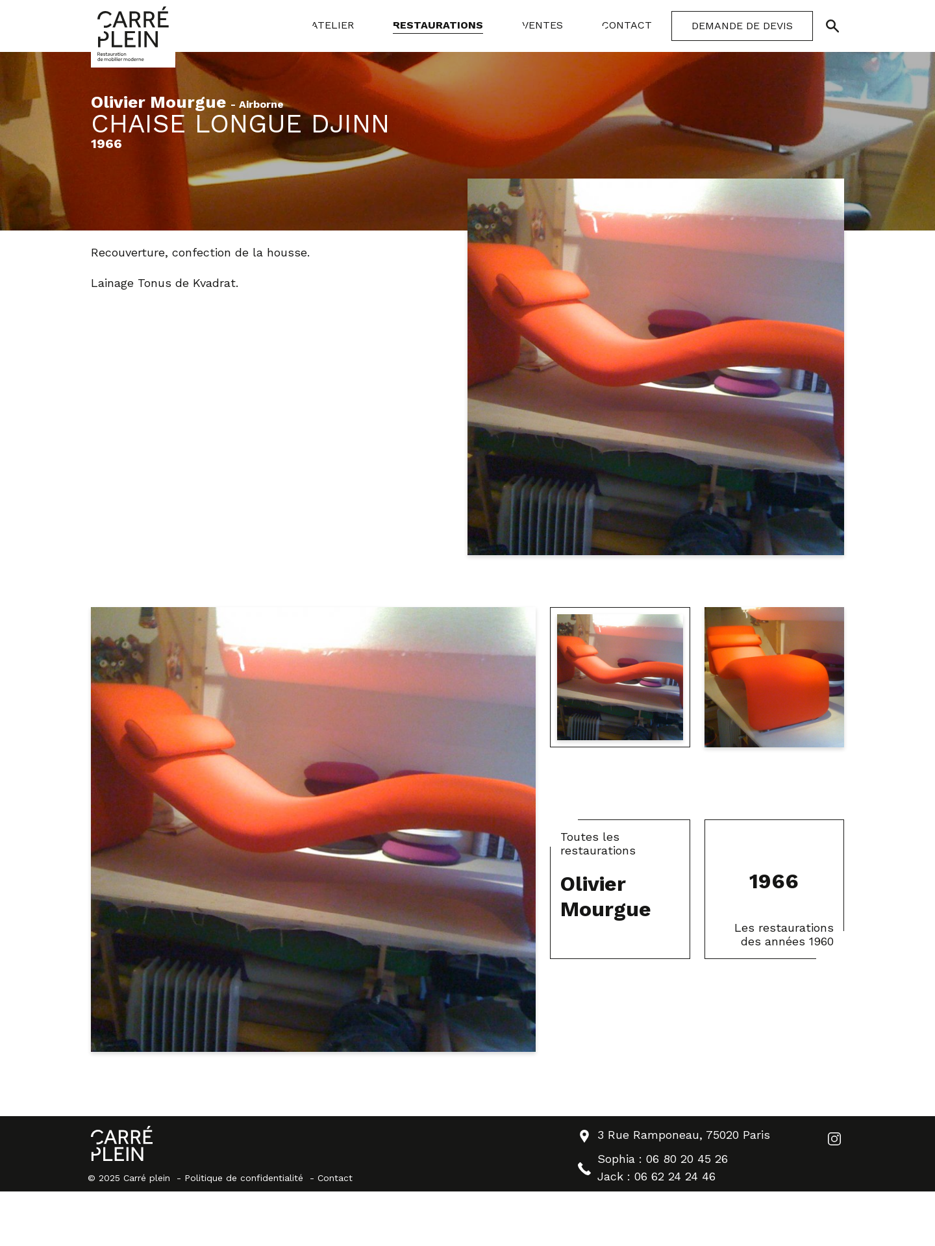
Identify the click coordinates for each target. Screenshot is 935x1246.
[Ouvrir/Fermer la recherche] (832, 26)
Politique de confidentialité (243, 1178)
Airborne (261, 104)
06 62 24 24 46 (675, 1176)
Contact (335, 1178)
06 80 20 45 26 (687, 1158)
